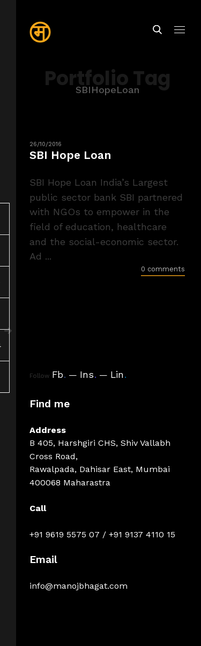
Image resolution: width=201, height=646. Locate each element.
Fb (59, 374)
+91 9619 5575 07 (64, 534)
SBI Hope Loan (70, 155)
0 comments (163, 269)
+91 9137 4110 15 (142, 534)
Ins (88, 374)
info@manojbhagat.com (78, 586)
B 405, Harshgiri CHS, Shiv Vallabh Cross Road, (99, 449)
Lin (118, 374)
